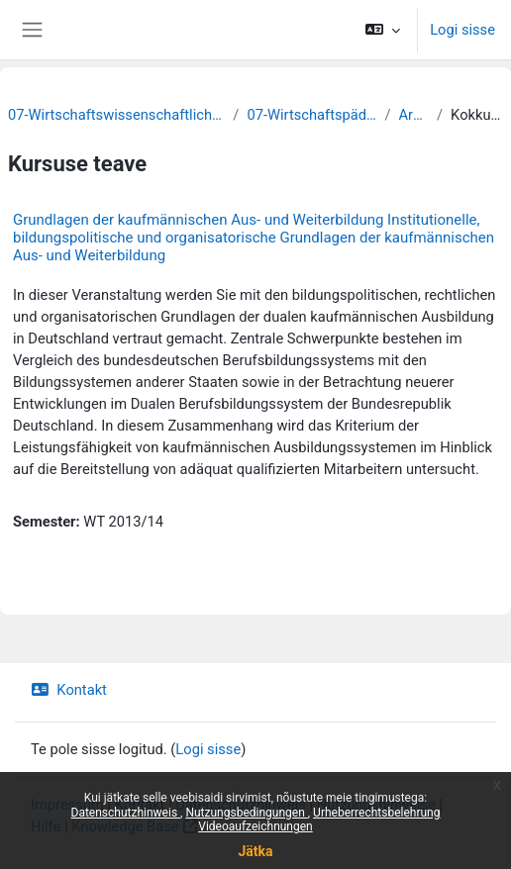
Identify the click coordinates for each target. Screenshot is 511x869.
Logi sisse (462, 30)
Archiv (413, 115)
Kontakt (69, 690)
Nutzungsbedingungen (246, 813)
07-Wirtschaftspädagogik (311, 115)
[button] (383, 29)
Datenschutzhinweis (126, 813)
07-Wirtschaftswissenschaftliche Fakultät (116, 115)
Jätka (255, 851)
